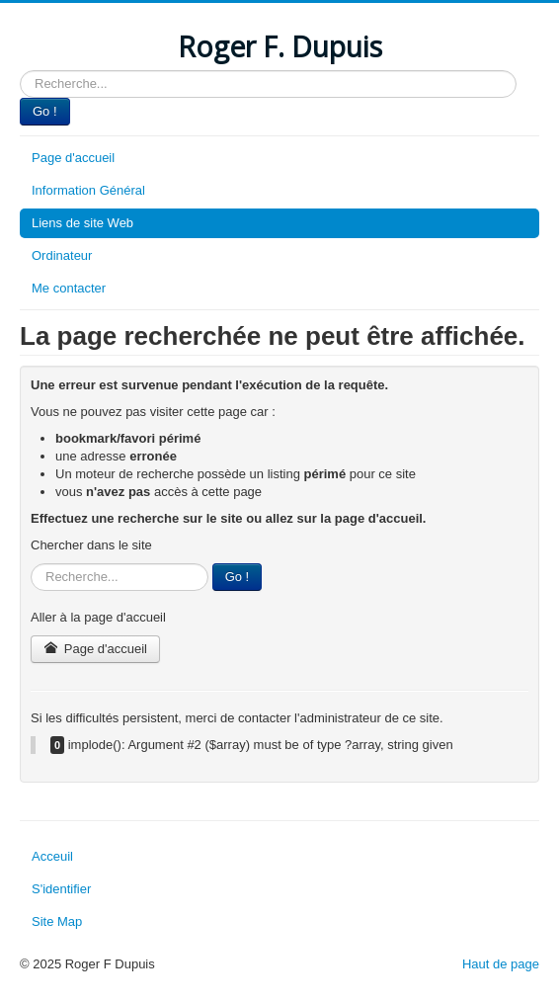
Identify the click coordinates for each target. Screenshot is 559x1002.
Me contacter (69, 288)
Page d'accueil (73, 157)
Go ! (45, 111)
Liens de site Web (82, 222)
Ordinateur (62, 255)
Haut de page (500, 964)
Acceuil (52, 856)
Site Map (57, 921)
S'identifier (61, 888)
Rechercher (20, 70)
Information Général (88, 190)
